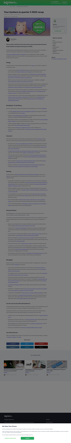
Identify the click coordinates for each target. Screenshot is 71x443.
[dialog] (35, 221)
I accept (27, 438)
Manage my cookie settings (10, 438)
